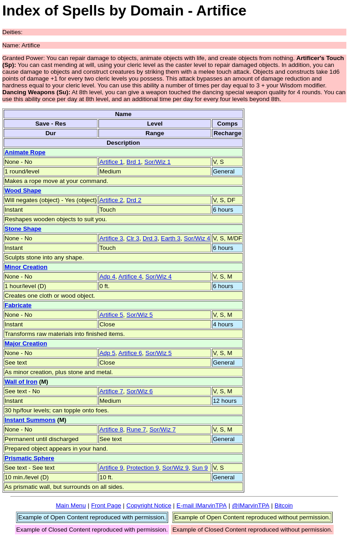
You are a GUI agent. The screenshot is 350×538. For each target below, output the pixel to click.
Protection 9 (143, 467)
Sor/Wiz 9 (175, 467)
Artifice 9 (111, 467)
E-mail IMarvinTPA (201, 505)
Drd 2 (134, 200)
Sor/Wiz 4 (197, 238)
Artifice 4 (130, 276)
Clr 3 (133, 238)
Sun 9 (200, 467)
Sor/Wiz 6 (140, 391)
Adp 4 (107, 276)
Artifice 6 (130, 353)
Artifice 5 (111, 314)
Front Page (106, 505)
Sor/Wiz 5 (140, 314)
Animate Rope (25, 152)
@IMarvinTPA (250, 505)
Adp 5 (107, 353)
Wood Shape (23, 190)
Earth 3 (170, 238)
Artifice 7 (111, 391)
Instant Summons (30, 419)
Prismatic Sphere (29, 458)
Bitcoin (284, 505)
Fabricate (18, 305)
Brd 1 (134, 161)
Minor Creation (26, 267)
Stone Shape (23, 228)
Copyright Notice (148, 505)
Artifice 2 (111, 200)
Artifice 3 (111, 238)
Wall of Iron (21, 381)
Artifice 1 (111, 161)
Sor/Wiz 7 (162, 429)
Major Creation (26, 343)
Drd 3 (150, 238)
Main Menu (71, 505)
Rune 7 (136, 429)
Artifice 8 (111, 429)
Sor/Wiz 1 (157, 161)
